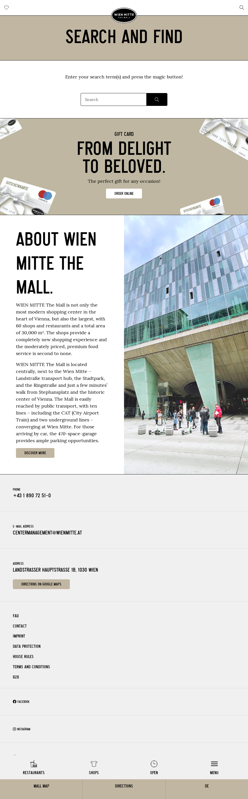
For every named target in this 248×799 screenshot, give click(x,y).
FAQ (16, 616)
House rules (23, 656)
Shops (94, 772)
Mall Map (41, 786)
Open (154, 772)
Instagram (21, 729)
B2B (16, 677)
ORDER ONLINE (124, 193)
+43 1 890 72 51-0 (32, 495)
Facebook (21, 702)
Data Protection (27, 646)
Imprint (19, 636)
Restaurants (34, 772)
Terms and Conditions (31, 667)
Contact (20, 626)
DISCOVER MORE (35, 453)
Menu (214, 772)
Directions (124, 786)
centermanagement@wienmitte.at (47, 532)
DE (207, 786)
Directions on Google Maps (41, 584)
